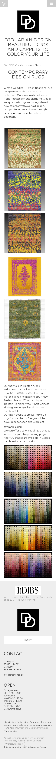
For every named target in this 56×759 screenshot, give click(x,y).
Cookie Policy (25, 741)
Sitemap (37, 741)
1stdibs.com (10, 113)
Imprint (28, 640)
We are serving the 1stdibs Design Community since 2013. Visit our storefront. (28, 598)
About (7, 738)
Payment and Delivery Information (32, 728)
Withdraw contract (14, 744)
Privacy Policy (10, 741)
